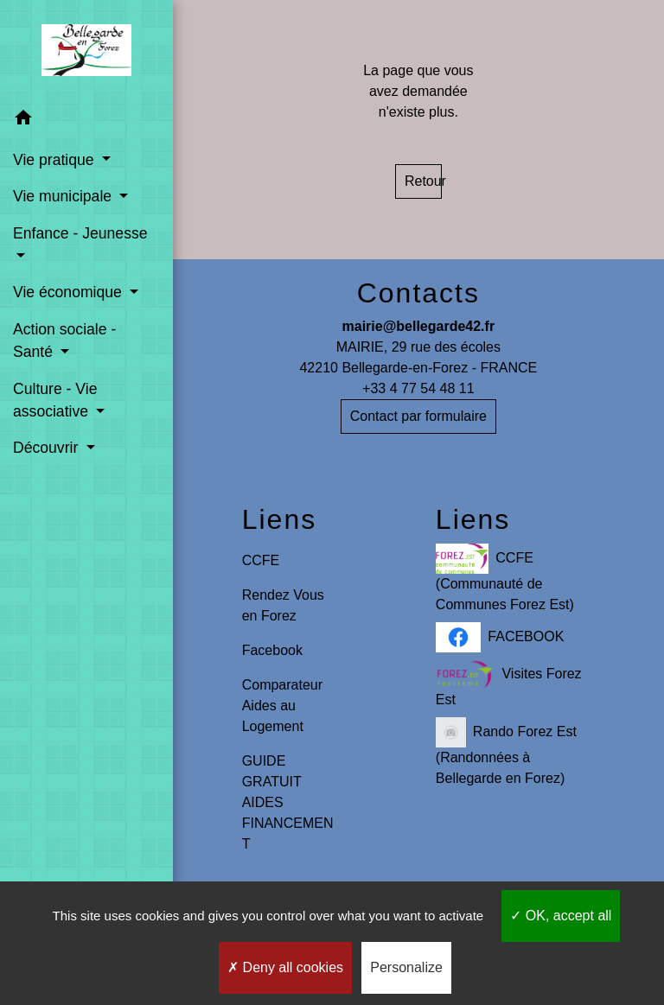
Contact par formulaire (418, 416)
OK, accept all (560, 915)
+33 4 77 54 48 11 (418, 388)
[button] (86, 120)
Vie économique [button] (69, 292)
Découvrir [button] (47, 447)
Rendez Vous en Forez (283, 605)
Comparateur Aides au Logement (282, 705)
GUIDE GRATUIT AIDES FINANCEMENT (288, 802)
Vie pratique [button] (55, 160)
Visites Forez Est (509, 683)
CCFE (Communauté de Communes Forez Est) (505, 578)
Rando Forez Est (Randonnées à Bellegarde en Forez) (506, 751)
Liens (279, 519)
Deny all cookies (285, 967)
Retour (423, 181)
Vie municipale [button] (64, 196)
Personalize (406, 967)
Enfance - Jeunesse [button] (80, 233)
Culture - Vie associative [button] (55, 400)
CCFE (261, 560)
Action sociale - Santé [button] (64, 340)
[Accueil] (86, 50)
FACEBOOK (500, 637)
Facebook (272, 650)
